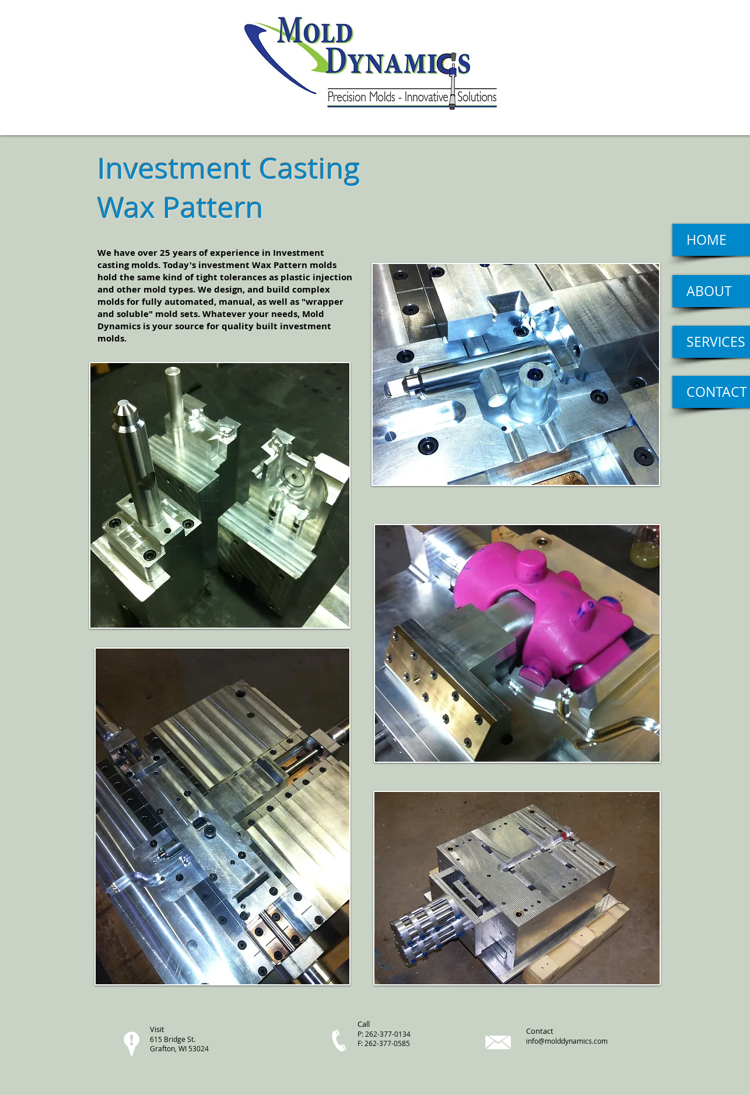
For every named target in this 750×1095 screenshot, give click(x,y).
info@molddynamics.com (567, 1040)
